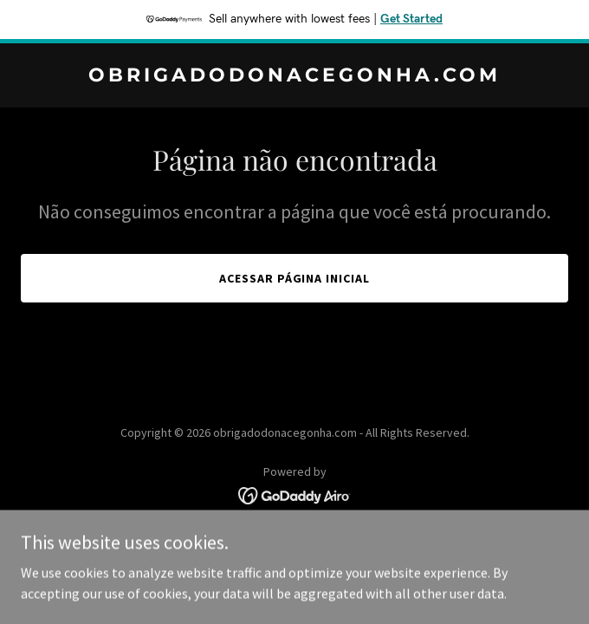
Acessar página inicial (295, 278)
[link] (294, 76)
